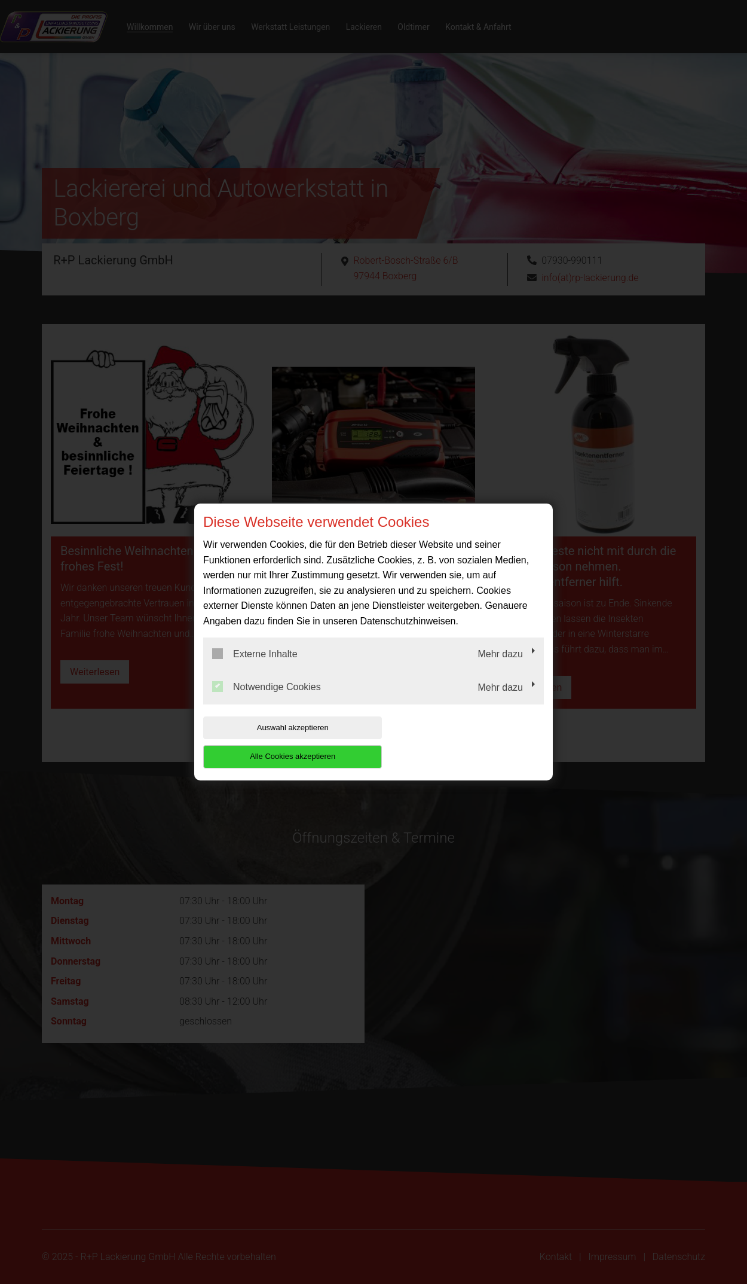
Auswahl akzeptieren (280, 741)
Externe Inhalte (255, 668)
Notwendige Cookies (266, 701)
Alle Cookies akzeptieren (467, 741)
